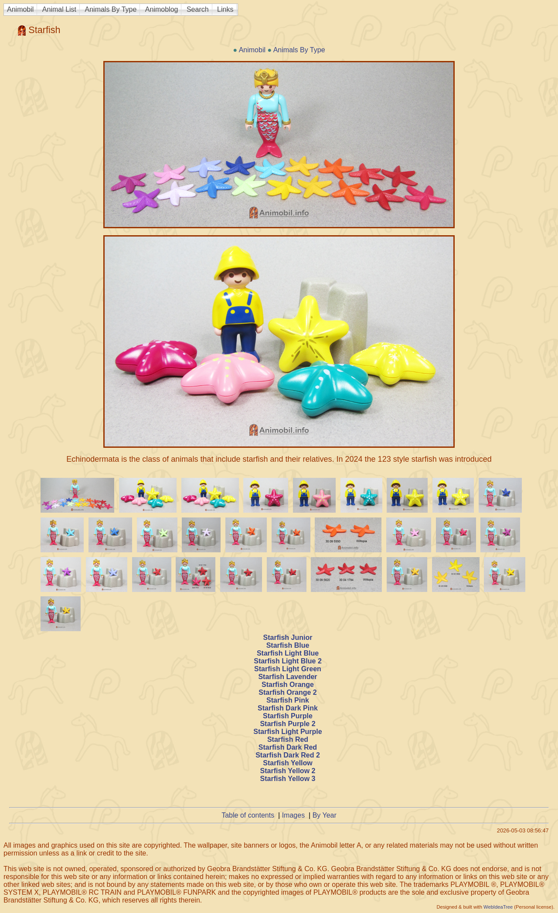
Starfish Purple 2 (287, 723)
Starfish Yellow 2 (288, 770)
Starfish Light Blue (288, 653)
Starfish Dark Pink (288, 708)
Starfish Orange (288, 684)
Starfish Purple (288, 716)
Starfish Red (287, 739)
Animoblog (161, 9)
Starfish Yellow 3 (288, 778)
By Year (325, 815)
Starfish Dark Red (288, 747)
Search (198, 9)
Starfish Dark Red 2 (287, 755)
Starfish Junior (288, 637)
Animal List (59, 9)
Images (293, 815)
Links (225, 9)
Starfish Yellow (288, 763)
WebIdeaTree (498, 907)
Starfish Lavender (287, 676)
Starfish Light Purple (287, 731)
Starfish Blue (288, 645)
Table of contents (247, 815)
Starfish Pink (287, 700)
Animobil (20, 9)
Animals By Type (111, 9)
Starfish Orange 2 (287, 692)
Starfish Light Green (287, 669)
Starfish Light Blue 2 (288, 661)
